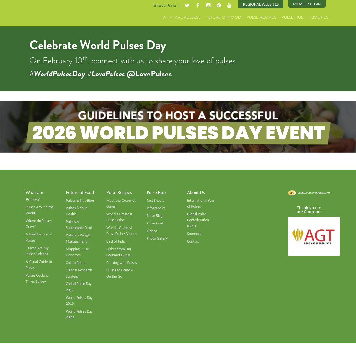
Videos (152, 231)
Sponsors (194, 234)
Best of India (116, 241)
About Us (318, 17)
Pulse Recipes (261, 17)
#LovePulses (166, 5)
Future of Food (223, 17)
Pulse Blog (155, 215)
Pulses (42, 13)
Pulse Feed (155, 223)
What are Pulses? (181, 17)
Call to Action (76, 263)
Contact (193, 241)
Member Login (307, 4)
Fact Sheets (155, 200)
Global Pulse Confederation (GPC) (198, 220)
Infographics (156, 208)
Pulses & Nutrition (80, 200)
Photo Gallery (157, 238)
